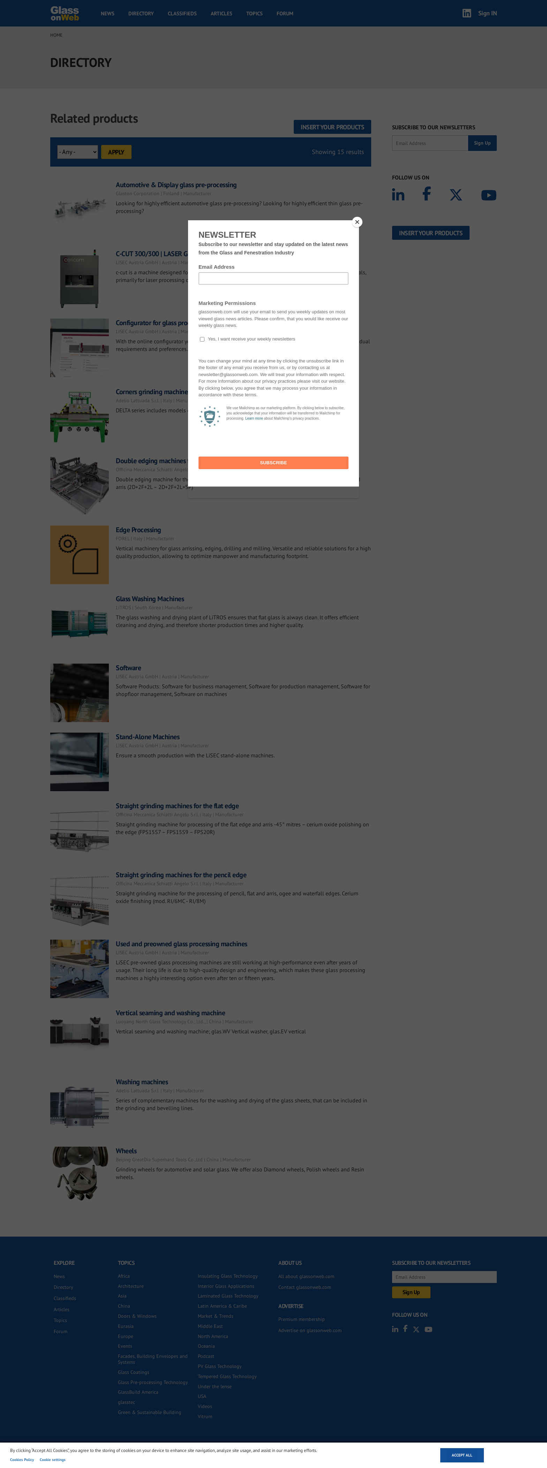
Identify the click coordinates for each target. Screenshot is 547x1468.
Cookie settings (53, 1459)
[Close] (357, 222)
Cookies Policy (22, 1459)
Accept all (462, 1455)
